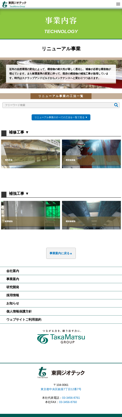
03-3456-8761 (71, 397)
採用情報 (12, 295)
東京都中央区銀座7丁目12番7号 (61, 389)
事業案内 (12, 279)
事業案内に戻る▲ (61, 253)
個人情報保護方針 (19, 311)
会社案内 (12, 271)
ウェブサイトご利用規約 (23, 319)
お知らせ (12, 303)
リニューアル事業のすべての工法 (59, 117)
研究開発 (12, 287)
